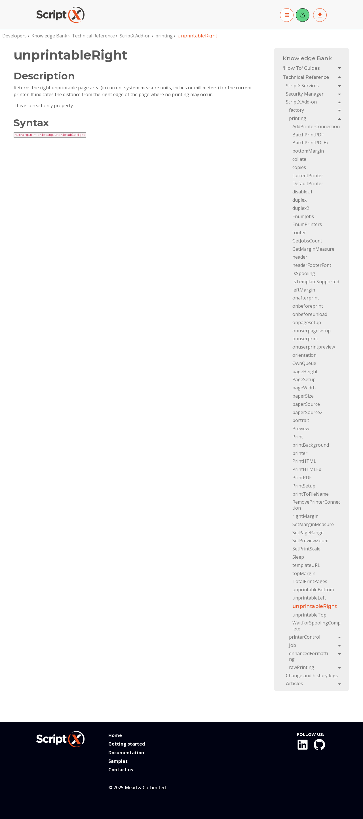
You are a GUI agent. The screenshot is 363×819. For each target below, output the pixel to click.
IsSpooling (303, 273)
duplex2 (300, 208)
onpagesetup (306, 322)
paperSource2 (307, 412)
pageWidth (304, 388)
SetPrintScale (306, 549)
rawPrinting (301, 667)
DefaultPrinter (307, 183)
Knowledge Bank (49, 36)
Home (115, 735)
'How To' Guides (301, 68)
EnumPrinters (307, 224)
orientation (304, 355)
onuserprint (305, 338)
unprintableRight (314, 606)
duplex (299, 200)
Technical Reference (93, 36)
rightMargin (305, 516)
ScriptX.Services (302, 86)
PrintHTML (304, 461)
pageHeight (305, 371)
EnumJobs (303, 216)
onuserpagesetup (311, 331)
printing (164, 36)
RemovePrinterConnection (316, 505)
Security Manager (305, 94)
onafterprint (305, 298)
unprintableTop (309, 615)
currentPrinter (307, 175)
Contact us (120, 770)
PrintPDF (301, 477)
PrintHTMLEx (306, 469)
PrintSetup (303, 486)
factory (296, 110)
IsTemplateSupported (315, 281)
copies (299, 167)
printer (299, 453)
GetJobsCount (307, 241)
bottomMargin (308, 151)
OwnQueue (304, 363)
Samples (118, 761)
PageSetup (304, 379)
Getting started (126, 744)
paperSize (303, 396)
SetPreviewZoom (310, 540)
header (299, 257)
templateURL (306, 565)
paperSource (306, 404)
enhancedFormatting (308, 656)
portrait (300, 420)
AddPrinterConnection (316, 126)
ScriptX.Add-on (135, 36)
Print (297, 437)
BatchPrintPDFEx (310, 143)
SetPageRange (308, 532)
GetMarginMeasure (313, 249)
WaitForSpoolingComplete (316, 626)
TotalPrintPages (309, 581)
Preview (300, 428)
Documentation (126, 753)
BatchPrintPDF (308, 135)
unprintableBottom (313, 589)
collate (299, 159)
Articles (294, 683)
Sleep (298, 557)
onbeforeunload (309, 314)
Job (292, 645)
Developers (14, 36)
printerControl (304, 637)
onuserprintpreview (313, 347)
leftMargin (303, 290)
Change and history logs (312, 675)
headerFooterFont (311, 265)
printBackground (310, 445)
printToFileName (310, 494)
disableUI (302, 192)
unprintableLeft (309, 598)
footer (299, 232)
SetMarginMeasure (313, 524)
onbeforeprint (307, 306)
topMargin (303, 573)
